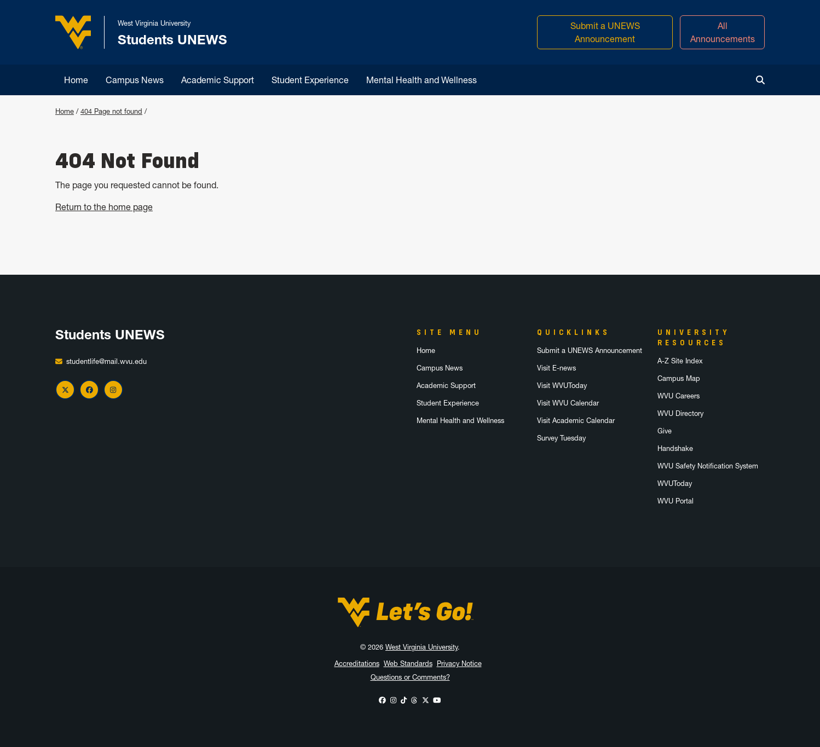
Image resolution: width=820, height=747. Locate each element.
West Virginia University (421, 647)
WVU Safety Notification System (707, 466)
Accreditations (356, 663)
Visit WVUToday (562, 385)
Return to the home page (104, 206)
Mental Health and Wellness (421, 79)
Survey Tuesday (561, 438)
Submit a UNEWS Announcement (605, 32)
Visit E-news (556, 368)
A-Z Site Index (680, 361)
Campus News (135, 79)
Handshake (675, 448)
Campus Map (678, 378)
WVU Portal (675, 501)
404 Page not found (111, 111)
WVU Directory (680, 413)
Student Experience (310, 79)
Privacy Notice (459, 663)
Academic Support (217, 79)
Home (76, 79)
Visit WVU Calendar (568, 403)
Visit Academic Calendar (576, 420)
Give (664, 431)
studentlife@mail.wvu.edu (106, 361)
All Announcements (722, 32)
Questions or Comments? (410, 677)
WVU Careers (678, 396)
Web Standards (408, 663)
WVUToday (674, 483)
